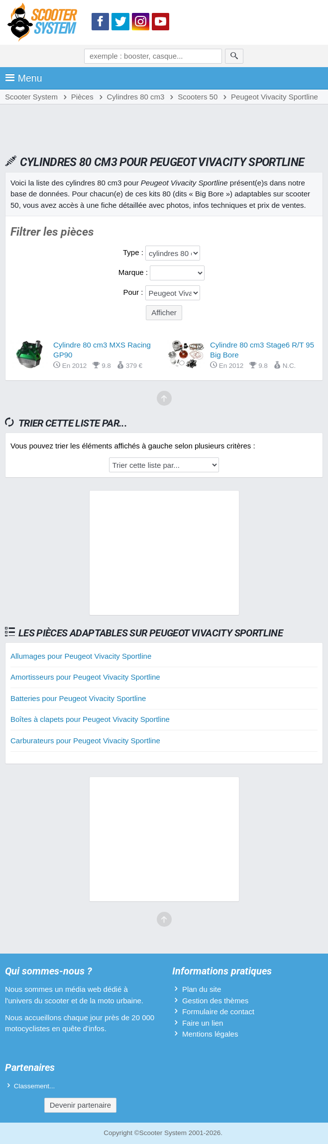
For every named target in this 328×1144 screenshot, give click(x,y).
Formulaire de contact (218, 1011)
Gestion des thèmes (215, 1000)
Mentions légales (210, 1034)
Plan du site (201, 989)
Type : (134, 252)
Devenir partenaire (80, 1105)
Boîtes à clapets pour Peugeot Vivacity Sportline (90, 719)
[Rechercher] (234, 56)
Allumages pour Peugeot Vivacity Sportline (80, 656)
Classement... (34, 1086)
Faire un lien (202, 1023)
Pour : (134, 292)
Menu (23, 78)
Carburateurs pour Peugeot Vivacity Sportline (85, 740)
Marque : (134, 272)
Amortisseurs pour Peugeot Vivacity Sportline (85, 677)
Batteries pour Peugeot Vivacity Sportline (78, 698)
